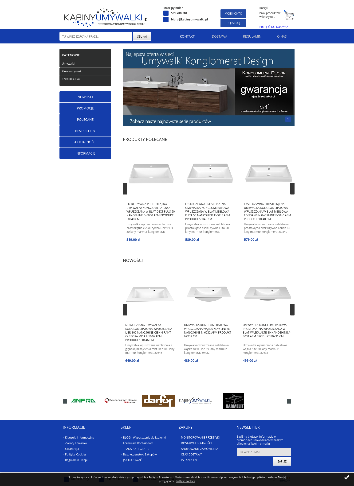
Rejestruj (233, 23)
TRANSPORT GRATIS (136, 449)
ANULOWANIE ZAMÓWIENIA (199, 449)
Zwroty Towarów (76, 443)
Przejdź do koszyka (273, 27)
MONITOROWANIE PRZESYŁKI (200, 437)
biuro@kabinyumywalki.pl (189, 19)
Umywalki (68, 64)
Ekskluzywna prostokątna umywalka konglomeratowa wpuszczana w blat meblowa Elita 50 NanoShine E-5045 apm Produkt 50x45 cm (207, 211)
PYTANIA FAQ (189, 460)
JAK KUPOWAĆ (132, 460)
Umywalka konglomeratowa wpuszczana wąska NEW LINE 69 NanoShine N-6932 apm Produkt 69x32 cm (207, 330)
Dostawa (211, 36)
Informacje (85, 153)
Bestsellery (85, 130)
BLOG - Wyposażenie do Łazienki (144, 437)
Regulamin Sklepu (77, 460)
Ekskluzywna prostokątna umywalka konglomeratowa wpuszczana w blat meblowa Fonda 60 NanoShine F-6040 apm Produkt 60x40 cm (267, 211)
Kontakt (176, 36)
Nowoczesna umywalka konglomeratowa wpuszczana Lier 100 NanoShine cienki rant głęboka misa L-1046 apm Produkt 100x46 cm (148, 332)
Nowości (85, 97)
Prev (125, 188)
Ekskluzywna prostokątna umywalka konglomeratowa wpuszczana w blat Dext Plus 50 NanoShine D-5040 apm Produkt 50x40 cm (150, 211)
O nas (280, 36)
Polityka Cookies (76, 454)
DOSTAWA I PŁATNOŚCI (196, 443)
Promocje (85, 108)
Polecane (85, 119)
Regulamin (247, 36)
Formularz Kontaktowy (138, 443)
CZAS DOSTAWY (191, 454)
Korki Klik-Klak (71, 79)
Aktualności (85, 142)
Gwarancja (72, 449)
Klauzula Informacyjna (79, 437)
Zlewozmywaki (71, 71)
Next (292, 188)
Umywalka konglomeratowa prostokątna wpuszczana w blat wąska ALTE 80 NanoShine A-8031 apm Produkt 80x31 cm (267, 330)
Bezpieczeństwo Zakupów (140, 454)
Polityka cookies (185, 481)
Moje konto (233, 14)
